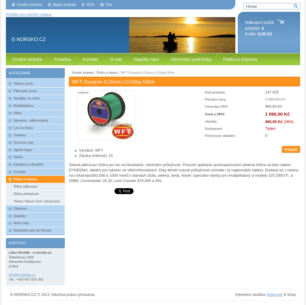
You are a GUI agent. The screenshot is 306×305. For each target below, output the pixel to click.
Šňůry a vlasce (107, 72)
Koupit (291, 149)
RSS (90, 4)
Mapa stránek (64, 4)
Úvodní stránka (29, 4)
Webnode (275, 294)
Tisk (108, 4)
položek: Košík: (259, 28)
